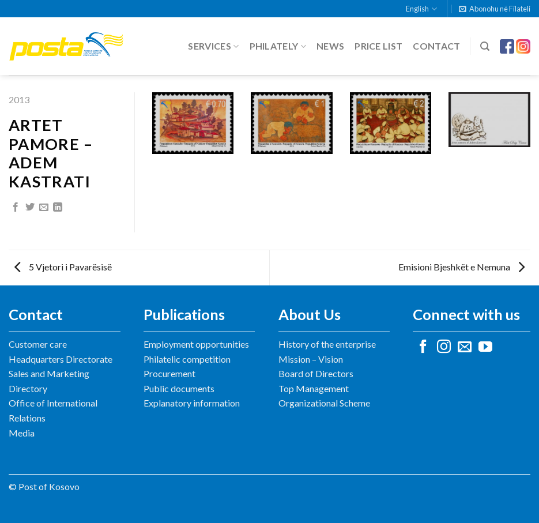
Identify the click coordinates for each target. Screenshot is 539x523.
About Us (309, 314)
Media (22, 432)
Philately (278, 46)
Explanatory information (192, 402)
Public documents (179, 388)
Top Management (313, 388)
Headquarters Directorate (60, 358)
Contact (436, 45)
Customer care (38, 343)
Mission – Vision (310, 358)
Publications (184, 314)
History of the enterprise (327, 343)
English (421, 8)
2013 (19, 99)
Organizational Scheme (324, 402)
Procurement (169, 373)
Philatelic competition (187, 358)
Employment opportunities (196, 343)
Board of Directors (315, 373)
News (330, 45)
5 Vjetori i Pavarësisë (63, 266)
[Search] (484, 46)
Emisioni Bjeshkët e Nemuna (461, 266)
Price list (378, 45)
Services (213, 46)
